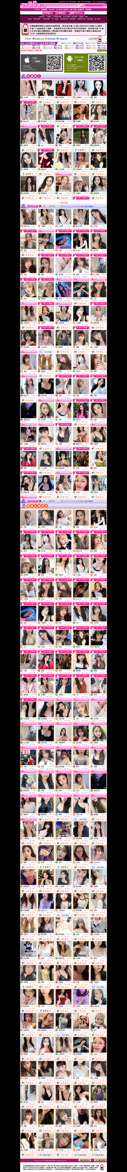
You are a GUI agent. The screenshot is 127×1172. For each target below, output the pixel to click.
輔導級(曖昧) (51, 39)
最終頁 (90, 206)
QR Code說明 (102, 50)
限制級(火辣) (39, 39)
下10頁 (85, 206)
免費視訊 (34, 97)
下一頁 (80, 206)
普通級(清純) (63, 39)
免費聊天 (51, 145)
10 (76, 206)
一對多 (52, 347)
